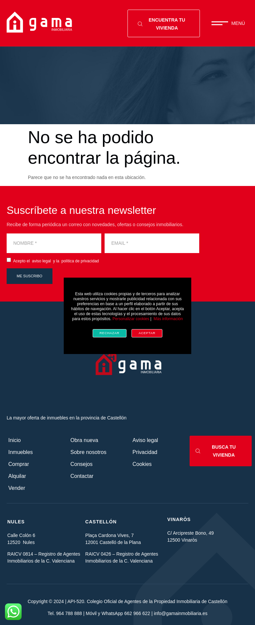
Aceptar (146, 333)
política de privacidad (80, 261)
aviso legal (41, 261)
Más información (168, 318)
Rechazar (110, 333)
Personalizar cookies (131, 318)
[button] (228, 23)
